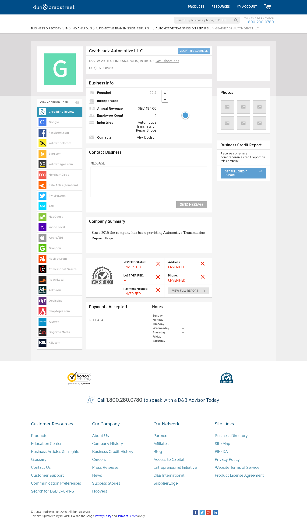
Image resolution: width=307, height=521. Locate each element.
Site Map (222, 443)
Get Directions (167, 61)
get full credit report (236, 173)
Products (39, 436)
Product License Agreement (239, 475)
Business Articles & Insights (55, 451)
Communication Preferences (56, 483)
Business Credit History (112, 451)
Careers (99, 459)
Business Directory (231, 436)
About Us (100, 436)
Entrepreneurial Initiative (175, 467)
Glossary (38, 459)
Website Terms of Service (237, 467)
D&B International (169, 475)
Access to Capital (169, 459)
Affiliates (161, 443)
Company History (107, 443)
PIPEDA (221, 451)
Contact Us (41, 467)
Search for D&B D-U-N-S (52, 491)
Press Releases (105, 467)
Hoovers (99, 491)
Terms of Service (127, 516)
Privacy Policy (227, 459)
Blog (158, 451)
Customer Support (47, 475)
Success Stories (106, 483)
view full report (185, 290)
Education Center (46, 443)
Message (98, 163)
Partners (161, 436)
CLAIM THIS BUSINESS (194, 50)
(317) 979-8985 (101, 68)
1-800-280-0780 (259, 22)
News (97, 475)
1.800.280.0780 (124, 400)
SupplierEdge (166, 483)
